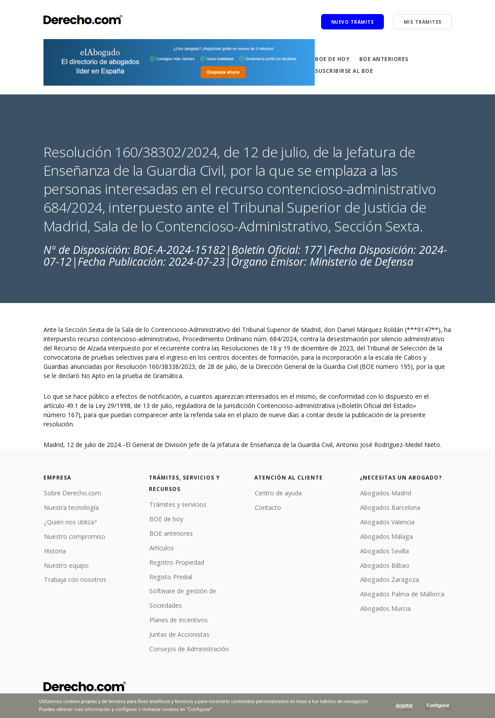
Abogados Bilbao (384, 564)
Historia (54, 550)
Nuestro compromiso (74, 535)
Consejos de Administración (188, 647)
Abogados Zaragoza (389, 578)
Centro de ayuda (277, 493)
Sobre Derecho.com (72, 493)
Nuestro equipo (65, 564)
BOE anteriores (383, 59)
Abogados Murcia (385, 607)
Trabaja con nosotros (74, 578)
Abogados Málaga (386, 535)
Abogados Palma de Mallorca (402, 592)
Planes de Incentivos (178, 618)
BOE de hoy (332, 59)
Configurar (438, 705)
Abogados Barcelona (389, 507)
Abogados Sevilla (384, 550)
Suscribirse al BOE (344, 71)
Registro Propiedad (176, 561)
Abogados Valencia (387, 521)
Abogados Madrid (385, 493)
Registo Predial (170, 575)
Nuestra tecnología (70, 507)
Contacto (267, 507)
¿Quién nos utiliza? (69, 521)
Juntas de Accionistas (179, 632)
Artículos (161, 547)
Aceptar (404, 705)
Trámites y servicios (177, 504)
